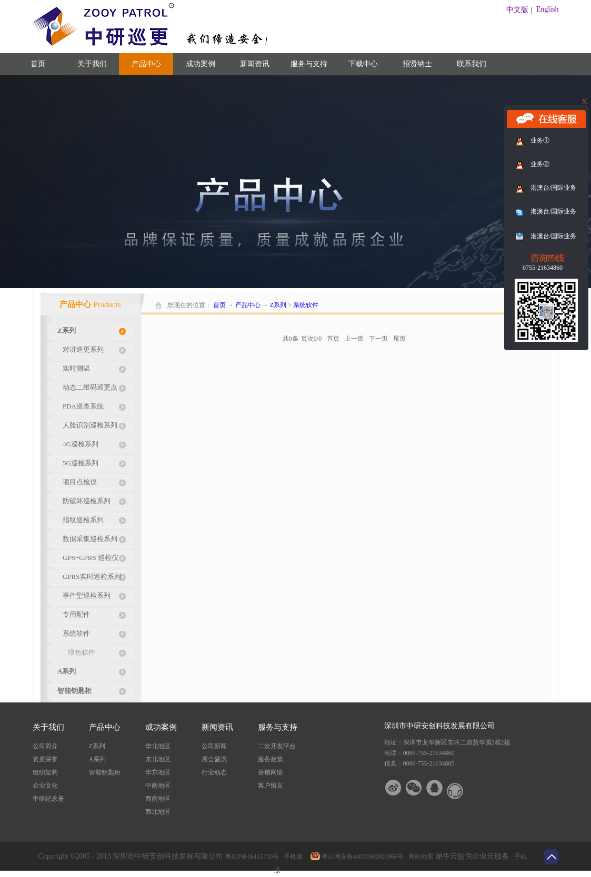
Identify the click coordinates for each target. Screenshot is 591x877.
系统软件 (305, 305)
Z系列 (278, 305)
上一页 (354, 338)
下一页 (378, 338)
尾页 (399, 338)
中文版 (517, 10)
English (547, 9)
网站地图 (419, 856)
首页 (38, 64)
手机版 (292, 856)
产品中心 (248, 305)
